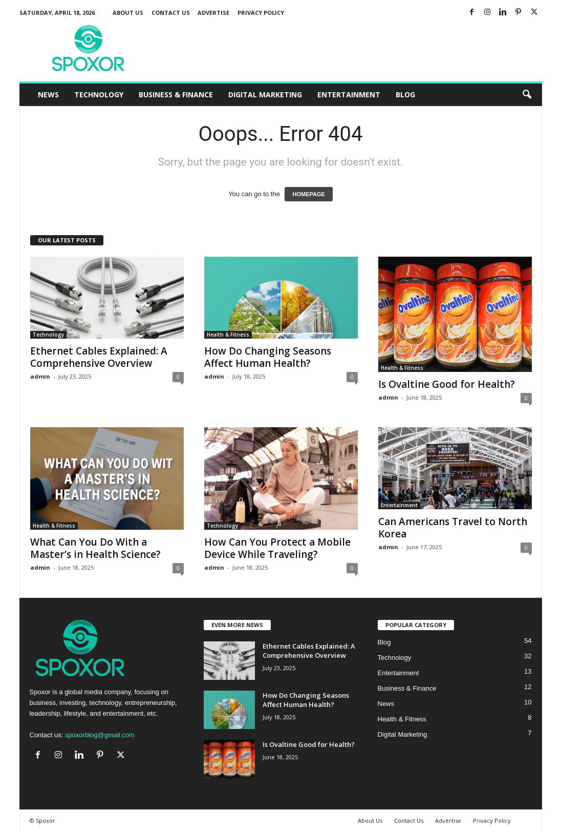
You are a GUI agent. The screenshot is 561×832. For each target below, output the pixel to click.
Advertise (213, 12)
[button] (526, 95)
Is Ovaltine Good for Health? (446, 384)
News (48, 94)
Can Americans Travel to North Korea (452, 527)
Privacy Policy (261, 12)
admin (40, 376)
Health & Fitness (228, 334)
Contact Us (171, 12)
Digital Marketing (265, 94)
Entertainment (348, 94)
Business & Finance (176, 94)
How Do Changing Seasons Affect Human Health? (267, 357)
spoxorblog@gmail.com (100, 735)
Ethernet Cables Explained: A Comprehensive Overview (98, 357)
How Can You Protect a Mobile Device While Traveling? (277, 548)
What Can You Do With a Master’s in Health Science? (95, 548)
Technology (98, 94)
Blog (405, 94)
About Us (128, 12)
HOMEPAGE (308, 194)
